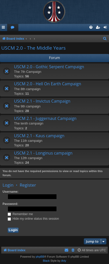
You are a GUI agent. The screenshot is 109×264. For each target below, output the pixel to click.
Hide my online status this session (33, 218)
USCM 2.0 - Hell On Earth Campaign (47, 84)
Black (46, 260)
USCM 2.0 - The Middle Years (33, 48)
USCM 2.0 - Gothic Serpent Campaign (49, 67)
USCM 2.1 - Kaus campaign (39, 135)
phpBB (40, 256)
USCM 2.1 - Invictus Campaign (42, 101)
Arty (63, 260)
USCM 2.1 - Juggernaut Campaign (45, 118)
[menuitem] (12, 27)
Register (28, 185)
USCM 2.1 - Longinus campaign (43, 153)
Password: (10, 204)
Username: (11, 191)
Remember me (20, 214)
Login (8, 185)
